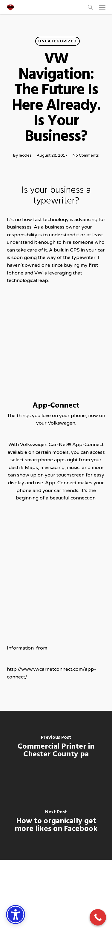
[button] (102, 7)
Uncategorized (57, 41)
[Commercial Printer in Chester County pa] (56, 748)
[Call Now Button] (98, 917)
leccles (25, 155)
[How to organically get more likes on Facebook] (56, 822)
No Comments (86, 155)
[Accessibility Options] (15, 914)
